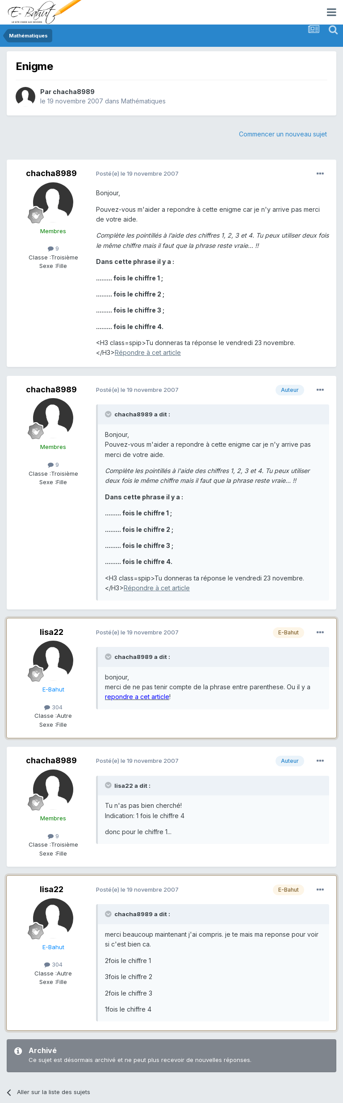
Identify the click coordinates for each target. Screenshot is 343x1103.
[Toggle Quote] (109, 414)
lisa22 (51, 632)
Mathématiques (143, 101)
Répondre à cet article (148, 352)
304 (53, 707)
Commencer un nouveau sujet (283, 134)
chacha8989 (74, 91)
